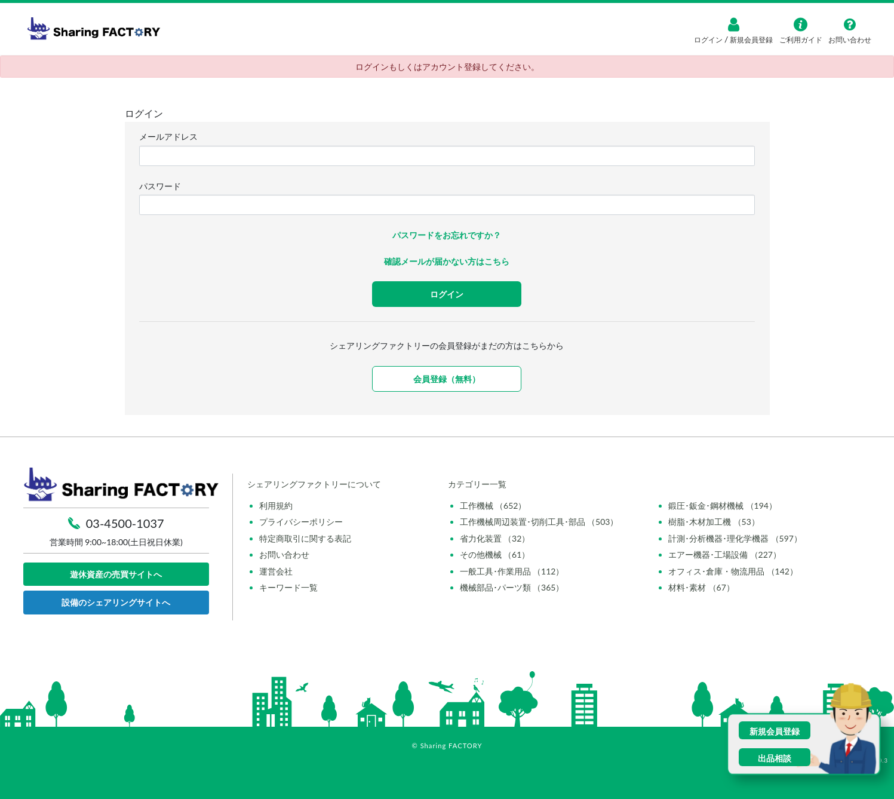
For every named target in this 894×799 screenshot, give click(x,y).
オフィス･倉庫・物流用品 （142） (733, 571)
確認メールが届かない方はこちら (446, 261)
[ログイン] (733, 24)
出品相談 (774, 758)
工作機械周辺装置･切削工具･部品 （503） (539, 522)
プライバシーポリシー (301, 522)
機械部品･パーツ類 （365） (512, 587)
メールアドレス (168, 136)
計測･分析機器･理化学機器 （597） (735, 538)
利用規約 (276, 505)
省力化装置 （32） (495, 538)
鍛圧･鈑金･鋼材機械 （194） (722, 505)
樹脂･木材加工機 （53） (714, 522)
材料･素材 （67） (701, 587)
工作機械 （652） (493, 505)
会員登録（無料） (446, 379)
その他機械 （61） (495, 554)
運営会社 (276, 571)
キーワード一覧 (288, 587)
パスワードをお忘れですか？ (446, 235)
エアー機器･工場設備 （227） (724, 554)
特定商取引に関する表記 (305, 538)
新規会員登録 (750, 39)
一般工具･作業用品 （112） (512, 571)
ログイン (709, 39)
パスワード (160, 186)
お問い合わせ (284, 554)
